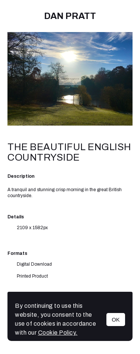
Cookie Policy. (58, 332)
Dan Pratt (70, 16)
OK (116, 319)
